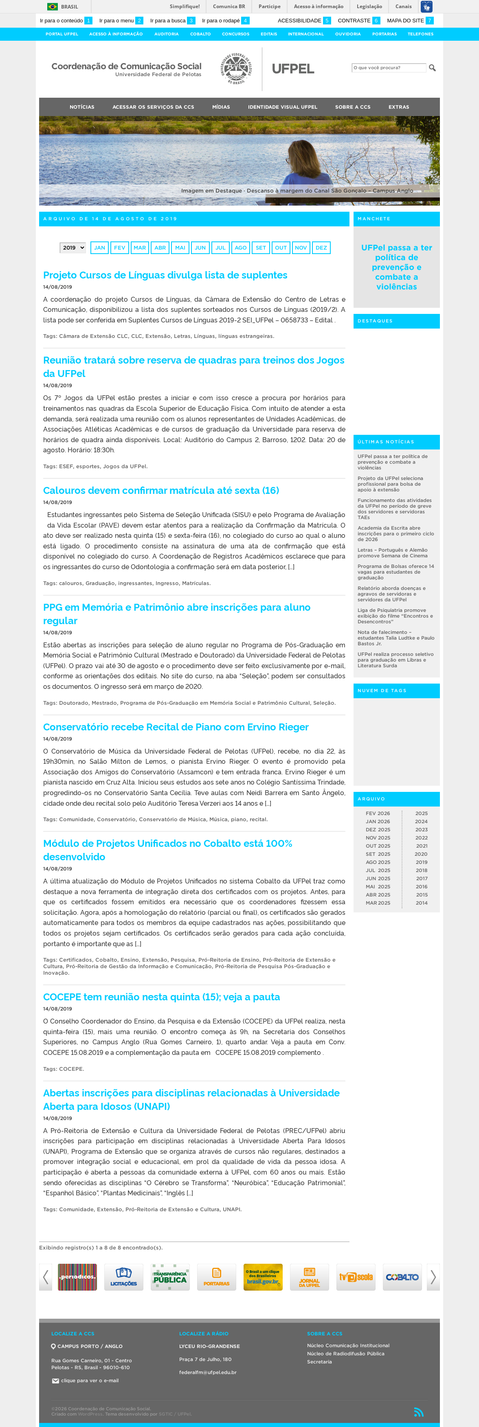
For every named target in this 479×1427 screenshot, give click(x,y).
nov (301, 248)
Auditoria (166, 34)
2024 (421, 821)
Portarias (384, 34)
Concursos (235, 34)
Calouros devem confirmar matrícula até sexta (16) (161, 489)
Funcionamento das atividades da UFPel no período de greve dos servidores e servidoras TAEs (395, 509)
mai (180, 248)
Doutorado (73, 703)
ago (241, 248)
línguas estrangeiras (245, 336)
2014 (422, 902)
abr (160, 248)
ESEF (66, 466)
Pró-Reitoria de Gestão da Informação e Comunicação (139, 966)
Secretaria (319, 1361)
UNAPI (231, 1209)
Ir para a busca (173, 21)
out (281, 248)
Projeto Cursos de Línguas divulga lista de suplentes (165, 274)
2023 (421, 829)
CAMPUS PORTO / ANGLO (87, 1346)
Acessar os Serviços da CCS (153, 107)
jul (220, 248)
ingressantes (135, 583)
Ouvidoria (348, 34)
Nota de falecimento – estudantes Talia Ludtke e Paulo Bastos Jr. (396, 637)
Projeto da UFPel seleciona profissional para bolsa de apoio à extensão (390, 484)
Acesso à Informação (116, 34)
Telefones (420, 34)
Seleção (323, 703)
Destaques (375, 320)
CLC (136, 336)
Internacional (306, 34)
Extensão (158, 336)
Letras (182, 336)
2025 (421, 813)
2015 (422, 894)
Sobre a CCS (353, 107)
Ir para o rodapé (225, 21)
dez (321, 248)
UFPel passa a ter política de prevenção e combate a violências (396, 267)
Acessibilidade (304, 21)
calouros (70, 583)
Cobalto (200, 34)
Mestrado (104, 703)
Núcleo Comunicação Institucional (348, 1345)
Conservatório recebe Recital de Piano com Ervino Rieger (176, 726)
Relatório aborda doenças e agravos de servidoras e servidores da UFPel (392, 593)
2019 (422, 862)
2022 (421, 837)
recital (258, 819)
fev (119, 248)
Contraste (359, 21)
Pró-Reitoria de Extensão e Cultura (172, 1209)
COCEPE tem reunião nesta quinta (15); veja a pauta (161, 996)
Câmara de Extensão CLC (93, 336)
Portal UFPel (62, 34)
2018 (422, 870)
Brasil (69, 6)
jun (200, 248)
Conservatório (116, 819)
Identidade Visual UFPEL (282, 107)
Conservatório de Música (172, 819)
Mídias (221, 107)
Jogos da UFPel (124, 466)
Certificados (75, 960)
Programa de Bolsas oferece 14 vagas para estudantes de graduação (396, 571)
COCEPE (71, 1069)
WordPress (90, 1414)
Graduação (100, 583)
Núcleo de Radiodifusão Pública (346, 1353)
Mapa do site (410, 21)
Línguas (204, 336)
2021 (422, 845)
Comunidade (76, 819)
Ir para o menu (121, 21)
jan (99, 248)
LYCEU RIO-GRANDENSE (209, 1346)
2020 (421, 854)
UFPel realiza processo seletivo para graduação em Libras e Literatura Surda (396, 659)
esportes (88, 466)
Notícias (82, 107)
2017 (422, 878)
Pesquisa (183, 960)
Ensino (130, 960)
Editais (269, 34)
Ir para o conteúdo (66, 21)
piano (238, 819)
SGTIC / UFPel (175, 1414)
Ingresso (167, 583)
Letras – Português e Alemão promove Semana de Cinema (393, 552)
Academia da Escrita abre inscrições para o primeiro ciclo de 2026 (396, 533)
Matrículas (195, 583)
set (261, 248)
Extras (399, 107)
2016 (422, 886)
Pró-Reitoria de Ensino (228, 960)
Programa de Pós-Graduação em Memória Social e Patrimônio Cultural (215, 703)
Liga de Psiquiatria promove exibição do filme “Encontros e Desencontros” (395, 615)
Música (218, 819)
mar (140, 248)
